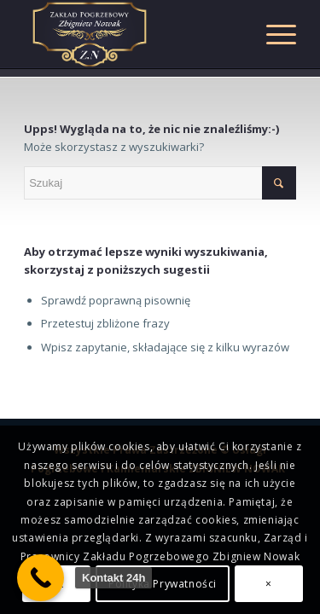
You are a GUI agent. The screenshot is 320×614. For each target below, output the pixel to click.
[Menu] (272, 34)
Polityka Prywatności (162, 583)
